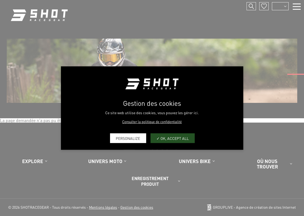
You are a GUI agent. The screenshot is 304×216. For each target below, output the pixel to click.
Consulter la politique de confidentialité (152, 121)
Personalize (128, 138)
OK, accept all (172, 138)
